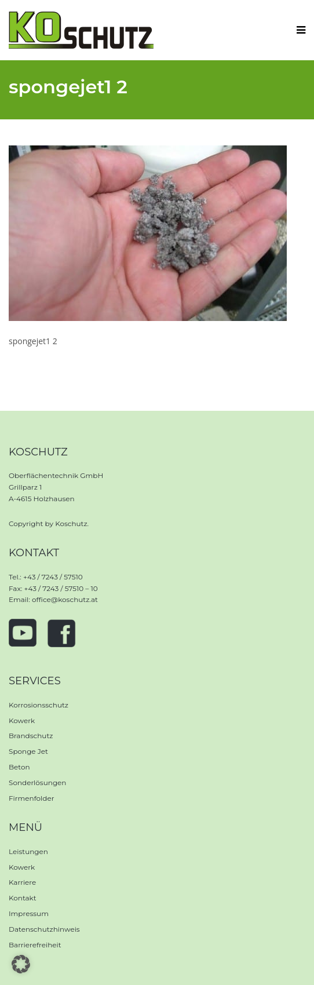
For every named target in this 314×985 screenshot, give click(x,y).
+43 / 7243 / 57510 (53, 576)
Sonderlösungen (37, 782)
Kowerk (22, 720)
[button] (21, 964)
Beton (19, 767)
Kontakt (22, 897)
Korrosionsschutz (38, 705)
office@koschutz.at (65, 599)
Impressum (29, 913)
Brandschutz (31, 735)
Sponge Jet (28, 751)
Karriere (22, 882)
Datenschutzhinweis (44, 929)
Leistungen (28, 851)
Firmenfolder (31, 798)
